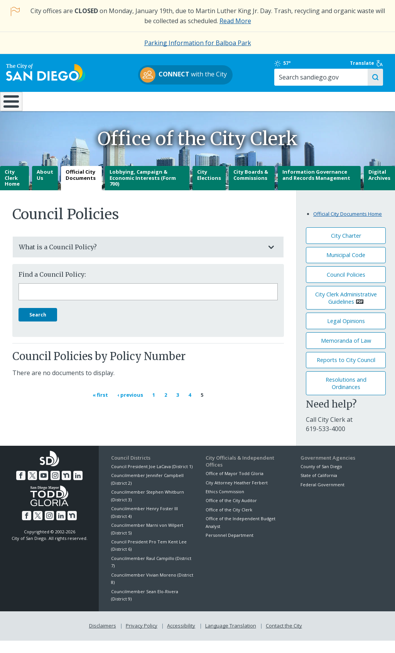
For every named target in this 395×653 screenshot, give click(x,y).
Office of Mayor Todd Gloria (234, 486)
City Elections (209, 187)
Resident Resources (110, 108)
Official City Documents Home (347, 226)
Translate (367, 67)
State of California (318, 488)
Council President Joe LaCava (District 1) (151, 479)
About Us (45, 187)
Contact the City (284, 638)
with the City (195, 78)
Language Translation (230, 638)
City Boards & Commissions (250, 187)
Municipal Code (345, 268)
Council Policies (346, 287)
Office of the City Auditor (231, 513)
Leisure (50, 108)
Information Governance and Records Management (316, 187)
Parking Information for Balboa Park (197, 43)
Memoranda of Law (346, 353)
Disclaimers (102, 638)
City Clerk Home (12, 190)
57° (307, 67)
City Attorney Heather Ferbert (237, 495)
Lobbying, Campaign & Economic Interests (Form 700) (143, 190)
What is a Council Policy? (140, 260)
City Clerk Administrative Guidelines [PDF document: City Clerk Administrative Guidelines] (346, 310)
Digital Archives (379, 187)
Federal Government (322, 497)
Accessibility (181, 638)
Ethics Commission (225, 504)
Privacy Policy (141, 638)
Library (231, 108)
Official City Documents (81, 187)
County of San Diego (321, 479)
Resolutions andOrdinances (346, 396)
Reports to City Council (346, 373)
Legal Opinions (346, 333)
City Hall (361, 108)
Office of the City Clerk (229, 522)
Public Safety (295, 108)
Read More (235, 21)
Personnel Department (229, 548)
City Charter (346, 248)
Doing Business (170, 108)
